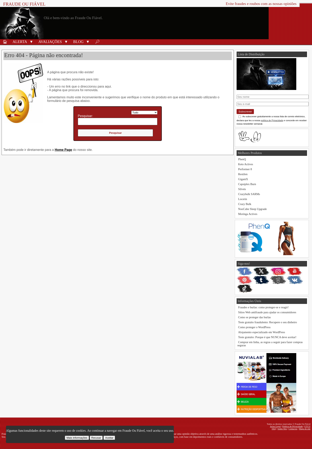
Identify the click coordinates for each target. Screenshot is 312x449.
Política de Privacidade (292, 426)
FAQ (274, 429)
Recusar (96, 437)
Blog (78, 42)
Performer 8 (245, 169)
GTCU (307, 426)
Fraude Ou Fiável (24, 4)
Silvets (242, 189)
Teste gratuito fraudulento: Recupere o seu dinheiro (267, 322)
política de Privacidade (272, 120)
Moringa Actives (247, 214)
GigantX (243, 179)
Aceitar (109, 437)
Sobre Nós (282, 429)
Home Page (63, 149)
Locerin (242, 199)
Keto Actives (245, 164)
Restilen (243, 174)
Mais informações (76, 437)
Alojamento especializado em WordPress (261, 332)
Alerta (20, 42)
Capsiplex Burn (247, 184)
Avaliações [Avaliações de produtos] (50, 42)
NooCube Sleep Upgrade (252, 209)
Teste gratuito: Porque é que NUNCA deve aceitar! (267, 337)
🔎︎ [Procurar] (97, 42)
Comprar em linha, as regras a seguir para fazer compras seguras (270, 344)
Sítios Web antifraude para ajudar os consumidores (267, 312)
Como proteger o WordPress (254, 327)
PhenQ (242, 159)
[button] (31, 41)
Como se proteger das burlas (254, 317)
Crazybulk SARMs (249, 194)
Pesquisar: (85, 116)
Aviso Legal (275, 426)
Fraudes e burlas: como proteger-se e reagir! (263, 307)
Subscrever (245, 111)
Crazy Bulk (244, 204)
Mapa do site (304, 429)
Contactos (293, 429)
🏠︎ (5, 42)
